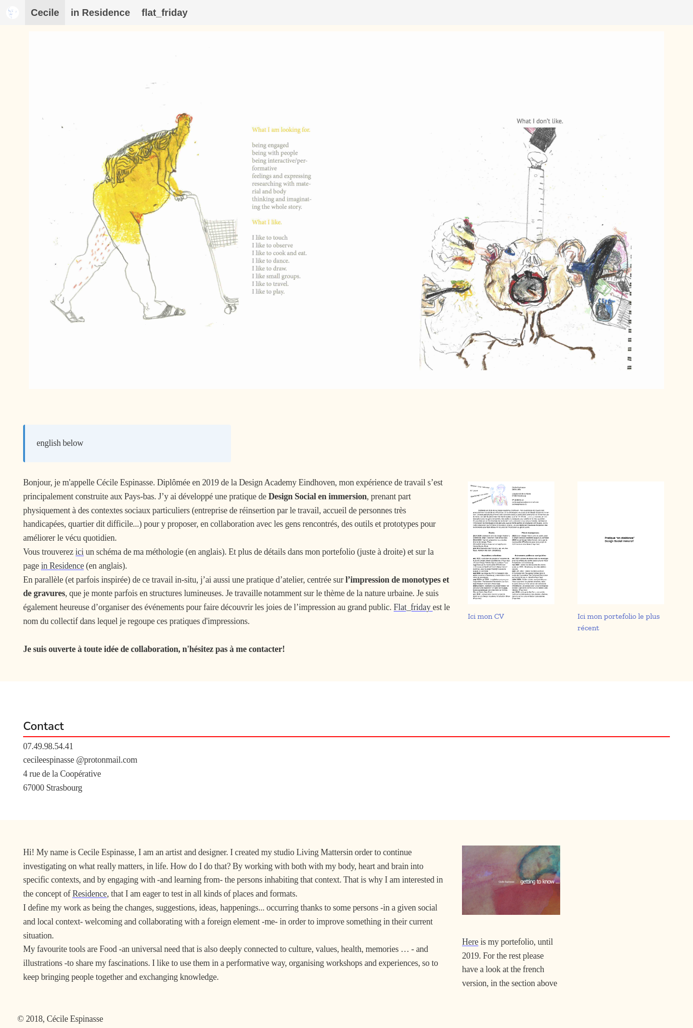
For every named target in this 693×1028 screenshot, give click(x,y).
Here (470, 942)
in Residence (62, 566)
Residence (89, 893)
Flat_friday (413, 607)
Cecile (45, 12)
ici (80, 552)
